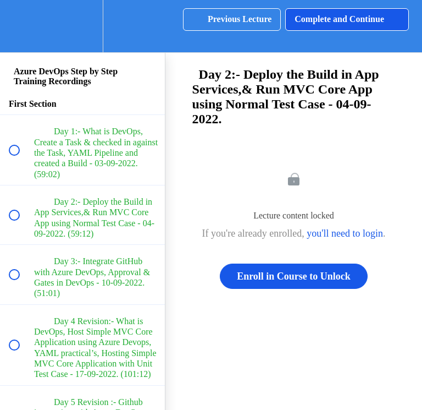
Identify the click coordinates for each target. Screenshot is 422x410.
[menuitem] (82, 26)
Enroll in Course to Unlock (294, 276)
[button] (20, 26)
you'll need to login (345, 233)
